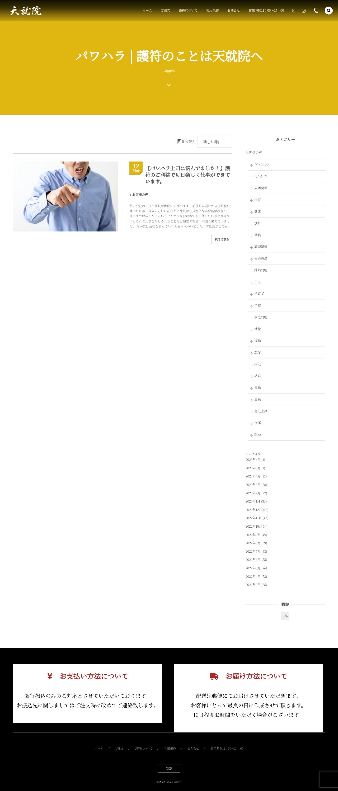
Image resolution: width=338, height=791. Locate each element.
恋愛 (257, 352)
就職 (257, 328)
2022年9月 (253, 535)
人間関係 (260, 188)
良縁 (257, 387)
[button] (329, 11)
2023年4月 (253, 476)
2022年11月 (254, 518)
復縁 (257, 340)
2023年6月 (253, 459)
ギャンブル (262, 164)
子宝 (257, 282)
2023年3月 (253, 484)
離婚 (257, 434)
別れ (257, 223)
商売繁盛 (260, 246)
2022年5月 (253, 568)
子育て (259, 293)
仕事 (257, 199)
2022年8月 (253, 543)
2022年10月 (254, 526)
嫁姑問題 (260, 270)
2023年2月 (253, 493)
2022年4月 (253, 576)
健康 (257, 211)
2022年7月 (253, 551)
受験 (257, 235)
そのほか (260, 176)
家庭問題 (260, 317)
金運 (257, 422)
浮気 (257, 364)
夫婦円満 (260, 258)
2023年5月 (253, 468)
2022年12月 (254, 510)
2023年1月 (253, 501)
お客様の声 (140, 194)
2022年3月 (253, 584)
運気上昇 (260, 411)
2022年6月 (253, 559)
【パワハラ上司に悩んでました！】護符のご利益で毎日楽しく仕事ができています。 (187, 175)
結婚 (257, 375)
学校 (257, 305)
